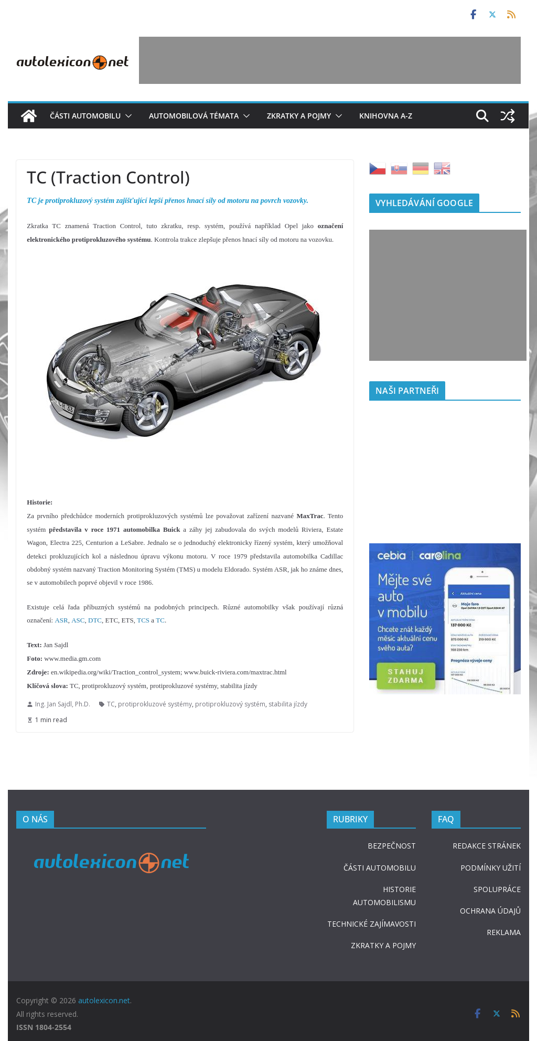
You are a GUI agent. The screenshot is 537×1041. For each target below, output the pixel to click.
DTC (95, 620)
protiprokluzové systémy (155, 704)
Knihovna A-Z (385, 116)
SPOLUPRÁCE (497, 889)
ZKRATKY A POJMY (383, 945)
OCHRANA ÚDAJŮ (490, 911)
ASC (77, 620)
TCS (143, 620)
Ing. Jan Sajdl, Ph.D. (62, 704)
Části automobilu (85, 116)
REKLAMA (504, 932)
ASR (61, 620)
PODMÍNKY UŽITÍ (490, 868)
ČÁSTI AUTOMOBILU (379, 868)
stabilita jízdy (287, 704)
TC (160, 620)
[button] (126, 116)
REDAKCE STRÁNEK (487, 846)
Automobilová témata (194, 116)
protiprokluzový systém (230, 704)
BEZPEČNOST (392, 846)
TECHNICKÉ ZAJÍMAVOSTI (371, 924)
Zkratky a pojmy (299, 116)
